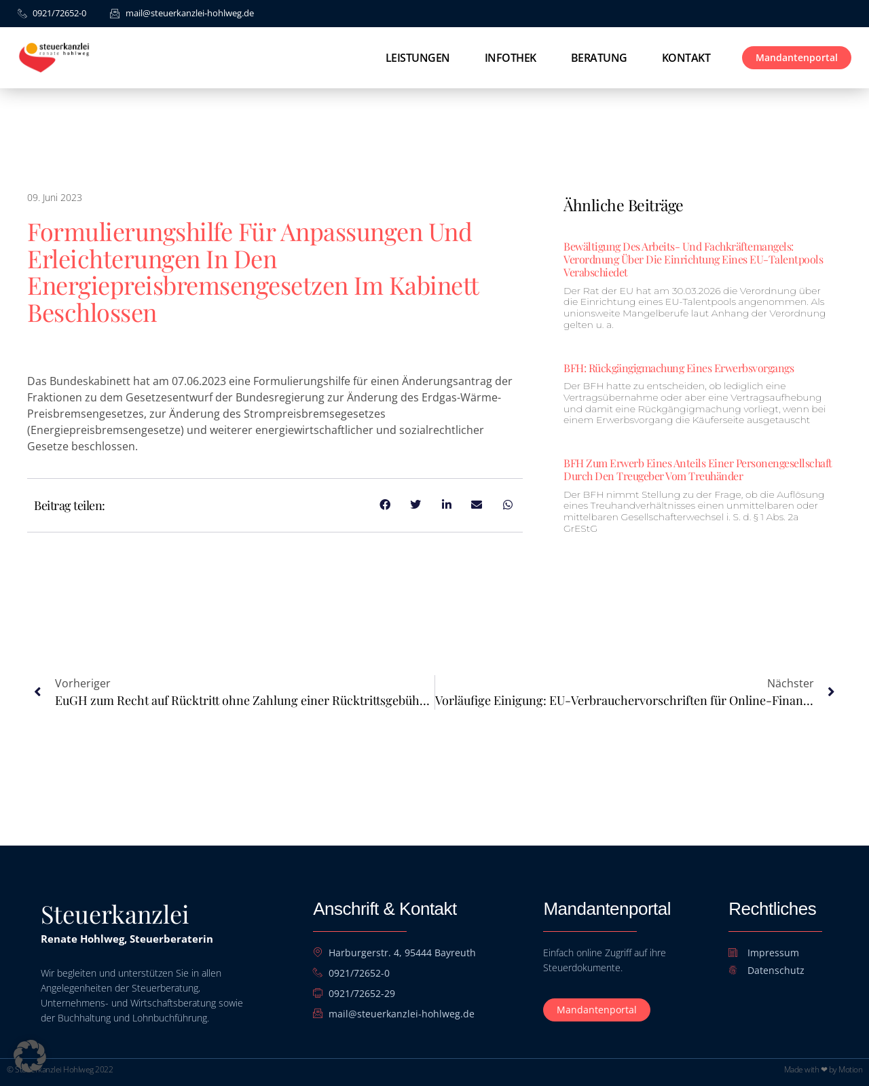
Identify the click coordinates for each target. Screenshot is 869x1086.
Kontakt (686, 57)
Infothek (510, 57)
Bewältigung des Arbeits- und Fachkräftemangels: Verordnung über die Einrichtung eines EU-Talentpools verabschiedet (693, 259)
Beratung (599, 57)
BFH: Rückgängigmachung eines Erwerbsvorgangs (678, 368)
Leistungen (418, 57)
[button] (30, 1056)
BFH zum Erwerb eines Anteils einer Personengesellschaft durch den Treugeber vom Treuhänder (697, 469)
